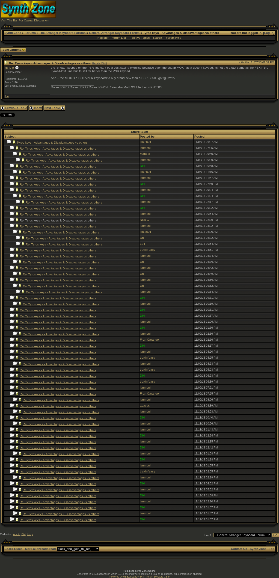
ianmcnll (145, 148)
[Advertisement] (194, 11)
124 (142, 243)
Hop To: (209, 535)
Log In (268, 33)
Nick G (9, 68)
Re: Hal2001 (99, 63)
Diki (23, 534)
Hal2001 (145, 142)
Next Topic (54, 108)
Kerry (30, 534)
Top (7, 96)
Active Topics (141, 37)
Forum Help (173, 37)
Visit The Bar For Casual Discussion (25, 20)
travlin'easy (147, 249)
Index (36, 108)
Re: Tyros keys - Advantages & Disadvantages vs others (58, 148)
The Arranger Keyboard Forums (62, 33)
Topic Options (13, 49)
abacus (145, 405)
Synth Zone (12, 33)
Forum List (119, 37)
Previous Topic (14, 108)
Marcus (145, 154)
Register (103, 37)
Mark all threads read (40, 549)
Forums (30, 33)
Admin (16, 534)
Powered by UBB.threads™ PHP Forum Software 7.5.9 (139, 576)
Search (157, 37)
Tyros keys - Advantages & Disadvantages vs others (52, 142)
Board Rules (13, 549)
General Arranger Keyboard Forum (114, 33)
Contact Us (239, 549)
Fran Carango (149, 339)
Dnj (142, 237)
